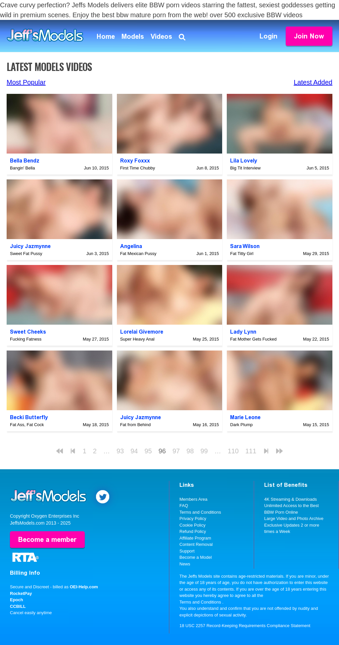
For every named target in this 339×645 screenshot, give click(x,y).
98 (190, 451)
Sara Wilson (245, 246)
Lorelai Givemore (141, 332)
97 (176, 451)
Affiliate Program (195, 538)
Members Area (193, 499)
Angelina (131, 246)
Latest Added (313, 82)
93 (120, 451)
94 (134, 451)
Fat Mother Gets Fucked (253, 339)
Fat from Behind (135, 424)
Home (106, 36)
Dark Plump (241, 424)
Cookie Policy (192, 525)
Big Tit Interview (245, 167)
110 (233, 451)
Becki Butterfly (29, 417)
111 (250, 451)
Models (132, 36)
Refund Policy (192, 531)
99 (204, 451)
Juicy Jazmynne (30, 246)
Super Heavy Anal (137, 339)
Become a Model (195, 557)
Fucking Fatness (25, 339)
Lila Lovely (243, 161)
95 (148, 451)
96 (162, 451)
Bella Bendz (24, 161)
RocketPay (21, 593)
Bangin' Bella (22, 167)
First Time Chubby (137, 167)
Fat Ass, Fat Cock (27, 424)
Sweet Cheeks (28, 332)
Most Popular (26, 82)
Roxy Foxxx (135, 161)
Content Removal (196, 544)
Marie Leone (245, 417)
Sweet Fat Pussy (26, 253)
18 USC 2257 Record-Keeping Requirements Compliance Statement (244, 625)
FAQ (183, 505)
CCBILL (18, 606)
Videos (161, 36)
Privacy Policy (192, 518)
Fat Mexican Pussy (138, 253)
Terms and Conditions (200, 512)
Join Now (309, 36)
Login (268, 36)
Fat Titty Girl (241, 253)
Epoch (16, 599)
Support (187, 550)
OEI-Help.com (84, 586)
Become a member (47, 540)
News (184, 563)
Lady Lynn (243, 332)
